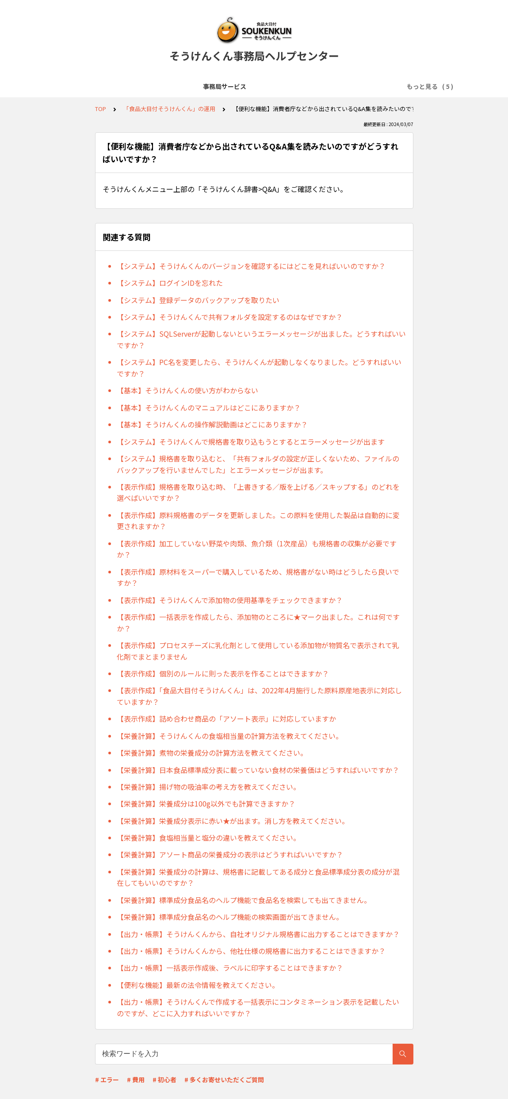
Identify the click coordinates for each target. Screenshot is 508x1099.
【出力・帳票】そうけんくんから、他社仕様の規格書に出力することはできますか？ (251, 950)
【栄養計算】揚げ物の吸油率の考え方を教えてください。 (208, 786)
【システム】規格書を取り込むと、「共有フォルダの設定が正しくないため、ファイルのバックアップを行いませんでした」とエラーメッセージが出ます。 (258, 464)
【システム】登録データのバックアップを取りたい (198, 300)
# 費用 (136, 1079)
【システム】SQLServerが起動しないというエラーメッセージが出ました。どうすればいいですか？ (261, 339)
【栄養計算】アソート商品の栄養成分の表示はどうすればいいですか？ (230, 854)
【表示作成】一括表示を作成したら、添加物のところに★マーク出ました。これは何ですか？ (258, 622)
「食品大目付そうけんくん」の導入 (181, 86)
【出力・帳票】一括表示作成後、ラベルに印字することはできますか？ (230, 967)
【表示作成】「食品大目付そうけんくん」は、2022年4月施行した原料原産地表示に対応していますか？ (259, 696)
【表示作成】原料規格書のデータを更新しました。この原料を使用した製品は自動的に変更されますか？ (258, 521)
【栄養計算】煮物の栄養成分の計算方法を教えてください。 (212, 752)
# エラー (107, 1079)
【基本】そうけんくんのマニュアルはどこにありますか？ (209, 407)
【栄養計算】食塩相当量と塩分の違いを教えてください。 (208, 837)
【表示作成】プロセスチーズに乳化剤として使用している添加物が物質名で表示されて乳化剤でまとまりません (258, 651)
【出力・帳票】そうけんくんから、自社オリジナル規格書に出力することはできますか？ (258, 934)
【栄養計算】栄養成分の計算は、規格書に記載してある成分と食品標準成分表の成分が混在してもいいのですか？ (258, 877)
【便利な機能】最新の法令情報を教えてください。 (198, 985)
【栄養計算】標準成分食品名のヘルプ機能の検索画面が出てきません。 (230, 916)
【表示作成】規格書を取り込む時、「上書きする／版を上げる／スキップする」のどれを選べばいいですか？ (258, 492)
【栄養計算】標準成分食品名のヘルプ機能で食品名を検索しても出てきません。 (244, 900)
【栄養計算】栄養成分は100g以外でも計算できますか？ (206, 803)
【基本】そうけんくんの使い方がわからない (187, 390)
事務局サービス (97, 86)
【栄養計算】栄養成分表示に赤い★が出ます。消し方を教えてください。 (233, 820)
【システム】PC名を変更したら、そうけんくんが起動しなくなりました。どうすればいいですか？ (259, 368)
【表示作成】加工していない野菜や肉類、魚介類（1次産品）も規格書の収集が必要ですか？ (257, 549)
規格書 (364, 86)
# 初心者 (164, 1079)
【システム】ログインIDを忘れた (170, 282)
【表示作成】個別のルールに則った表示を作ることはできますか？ (223, 673)
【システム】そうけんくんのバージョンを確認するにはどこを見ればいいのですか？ (251, 266)
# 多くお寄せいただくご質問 (224, 1079)
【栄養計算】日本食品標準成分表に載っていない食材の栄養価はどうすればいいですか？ (258, 770)
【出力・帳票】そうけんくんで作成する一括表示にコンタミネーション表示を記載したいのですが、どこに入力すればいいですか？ (258, 1007)
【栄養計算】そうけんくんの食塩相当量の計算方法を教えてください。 (230, 735)
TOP (100, 108)
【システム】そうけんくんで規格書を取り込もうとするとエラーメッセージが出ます (251, 441)
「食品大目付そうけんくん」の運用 (292, 86)
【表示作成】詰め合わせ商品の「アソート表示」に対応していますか (226, 718)
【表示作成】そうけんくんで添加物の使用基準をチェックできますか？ (230, 600)
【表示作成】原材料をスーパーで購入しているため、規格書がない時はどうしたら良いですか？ (258, 577)
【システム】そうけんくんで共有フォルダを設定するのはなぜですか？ (230, 316)
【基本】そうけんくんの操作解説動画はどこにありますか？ (212, 424)
